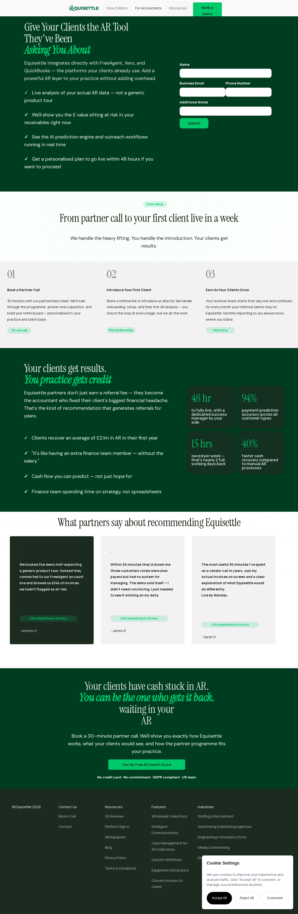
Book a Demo (207, 10)
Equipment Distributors (170, 870)
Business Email (192, 83)
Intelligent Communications (165, 829)
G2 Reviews (114, 816)
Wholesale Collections (169, 816)
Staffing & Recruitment (216, 816)
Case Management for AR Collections (169, 846)
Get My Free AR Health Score (146, 764)
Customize (275, 898)
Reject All (247, 898)
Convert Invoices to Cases (167, 883)
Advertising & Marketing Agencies (225, 826)
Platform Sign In (117, 826)
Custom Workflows (167, 859)
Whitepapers (115, 837)
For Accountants (148, 8)
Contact (65, 826)
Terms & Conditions (120, 868)
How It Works (117, 8)
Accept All (219, 898)
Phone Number (237, 83)
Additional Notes (194, 102)
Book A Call (67, 816)
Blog (108, 847)
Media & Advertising (214, 847)
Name (184, 64)
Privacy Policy (115, 857)
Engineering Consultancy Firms (222, 837)
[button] (178, 8)
